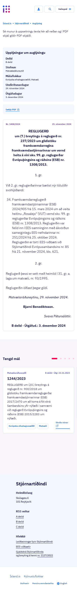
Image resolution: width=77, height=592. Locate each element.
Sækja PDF (13, 109)
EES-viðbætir (23, 546)
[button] (38, 9)
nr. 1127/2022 (45, 555)
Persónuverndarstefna (42, 583)
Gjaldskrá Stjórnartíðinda (29, 551)
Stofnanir (24, 583)
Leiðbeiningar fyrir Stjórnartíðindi (34, 541)
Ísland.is (15, 576)
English (63, 583)
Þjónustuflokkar (33, 576)
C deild (20, 526)
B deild (20, 521)
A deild (20, 516)
